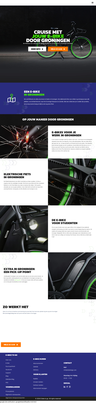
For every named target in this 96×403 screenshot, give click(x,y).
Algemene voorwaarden (13, 394)
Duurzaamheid (10, 366)
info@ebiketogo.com (70, 370)
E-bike (7, 363)
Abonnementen (38, 363)
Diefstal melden (38, 385)
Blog (7, 376)
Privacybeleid (10, 391)
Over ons (8, 360)
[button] (92, 2)
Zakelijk (35, 367)
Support (8, 373)
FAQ (7, 382)
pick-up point (18, 280)
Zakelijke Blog (10, 379)
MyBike (35, 379)
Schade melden (38, 382)
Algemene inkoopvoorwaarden (15, 398)
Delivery (35, 370)
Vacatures (9, 369)
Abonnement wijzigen (40, 388)
